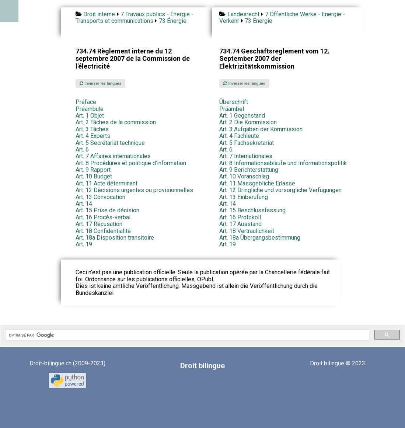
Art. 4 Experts (93, 135)
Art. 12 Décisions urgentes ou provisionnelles (134, 190)
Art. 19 (84, 244)
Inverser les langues (100, 83)
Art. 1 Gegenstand (242, 115)
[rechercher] (186, 335)
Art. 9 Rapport (93, 169)
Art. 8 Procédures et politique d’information (131, 163)
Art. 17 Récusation (99, 223)
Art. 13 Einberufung (243, 197)
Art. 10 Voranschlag (244, 176)
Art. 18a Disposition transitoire (115, 237)
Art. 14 (84, 203)
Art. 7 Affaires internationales (113, 156)
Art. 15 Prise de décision (107, 210)
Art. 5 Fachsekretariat (246, 142)
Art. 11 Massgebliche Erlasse (257, 183)
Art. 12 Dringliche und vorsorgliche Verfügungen (280, 190)
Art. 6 (82, 149)
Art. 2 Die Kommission (248, 122)
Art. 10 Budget (94, 176)
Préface (86, 101)
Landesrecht (243, 14)
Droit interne (99, 14)
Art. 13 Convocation (100, 197)
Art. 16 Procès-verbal (103, 217)
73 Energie (258, 20)
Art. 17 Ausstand (240, 223)
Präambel (231, 108)
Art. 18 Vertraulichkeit (246, 230)
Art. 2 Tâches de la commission (116, 122)
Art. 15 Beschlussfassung (252, 210)
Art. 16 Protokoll (240, 217)
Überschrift (233, 101)
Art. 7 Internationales (245, 156)
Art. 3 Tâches (92, 129)
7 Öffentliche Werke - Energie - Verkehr (282, 17)
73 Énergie (172, 20)
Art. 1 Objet (90, 115)
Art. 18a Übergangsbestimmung (259, 237)
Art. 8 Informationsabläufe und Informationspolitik (283, 163)
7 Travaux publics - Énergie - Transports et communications (134, 17)
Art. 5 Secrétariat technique (110, 142)
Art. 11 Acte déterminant (106, 183)
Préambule (90, 108)
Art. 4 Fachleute (239, 135)
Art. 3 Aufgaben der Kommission (261, 129)
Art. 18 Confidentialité (103, 230)
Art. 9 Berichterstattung (248, 169)
